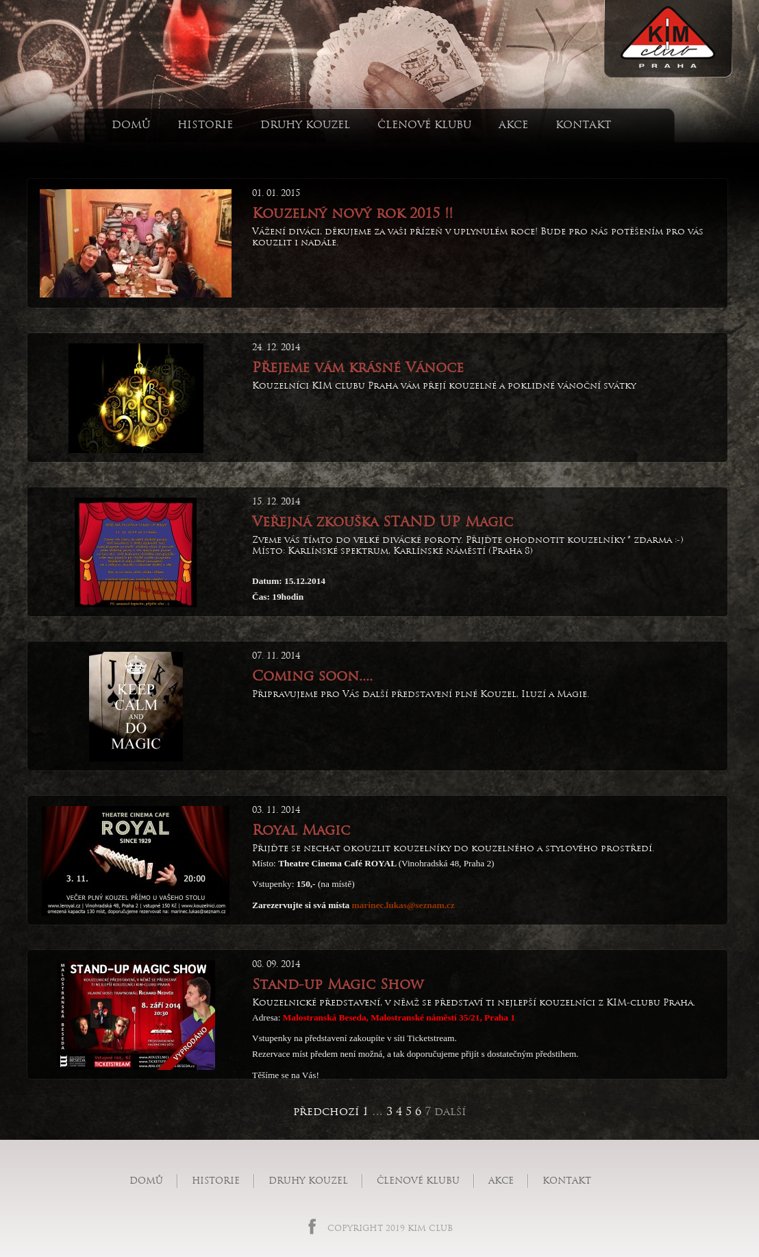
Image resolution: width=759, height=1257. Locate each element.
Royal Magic (301, 830)
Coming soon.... (312, 676)
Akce (513, 124)
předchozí (326, 1111)
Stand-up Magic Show (337, 984)
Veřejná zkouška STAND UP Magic (382, 521)
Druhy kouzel (305, 124)
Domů (131, 124)
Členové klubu (424, 124)
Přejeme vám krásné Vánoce (358, 367)
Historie (205, 124)
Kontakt (583, 124)
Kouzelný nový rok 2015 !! (352, 213)
